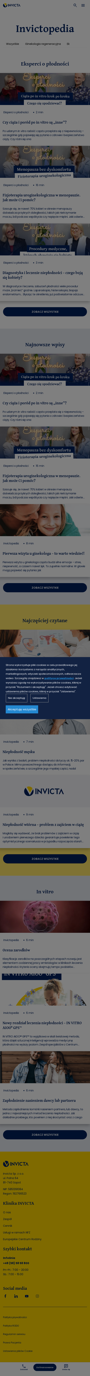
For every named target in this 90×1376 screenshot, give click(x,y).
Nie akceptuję (16, 698)
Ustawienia (39, 698)
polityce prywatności (59, 678)
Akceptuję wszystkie (22, 709)
